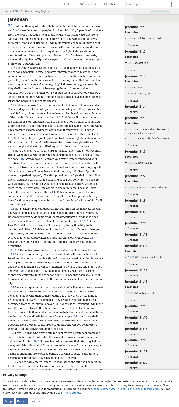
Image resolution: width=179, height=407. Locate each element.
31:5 (130, 129)
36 (35, 341)
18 (75, 171)
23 (81, 221)
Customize (37, 401)
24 (49, 233)
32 (75, 291)
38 (12, 362)
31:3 (130, 87)
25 (91, 237)
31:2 (130, 62)
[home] (5, 4)
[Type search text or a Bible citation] (147, 4)
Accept (9, 401)
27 (12, 254)
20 (51, 192)
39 (77, 366)
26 (12, 250)
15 (12, 150)
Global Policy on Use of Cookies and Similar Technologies (125, 389)
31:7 (130, 187)
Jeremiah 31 (9, 11)
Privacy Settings (70, 392)
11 (29, 113)
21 (12, 208)
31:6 (130, 162)
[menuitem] (5, 4)
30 (65, 275)
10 (12, 105)
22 (96, 212)
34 (75, 316)
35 (12, 333)
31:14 (131, 292)
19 (28, 183)
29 (22, 271)
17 (57, 167)
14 (30, 142)
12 (56, 117)
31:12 (131, 257)
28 (92, 258)
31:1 (130, 38)
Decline (21, 401)
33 (58, 304)
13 (82, 130)
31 (12, 287)
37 (33, 349)
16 (22, 159)
